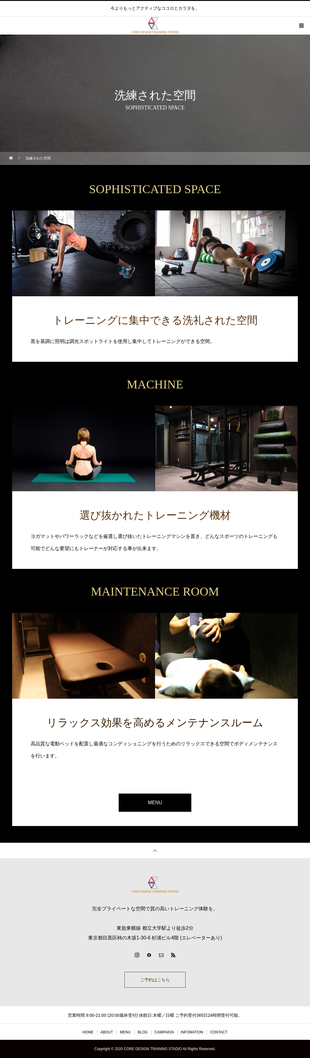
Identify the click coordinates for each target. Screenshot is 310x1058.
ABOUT (107, 1032)
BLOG (142, 1032)
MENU (155, 802)
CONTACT (218, 1032)
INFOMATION (192, 1032)
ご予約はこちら (155, 979)
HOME (88, 1032)
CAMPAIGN (164, 1032)
